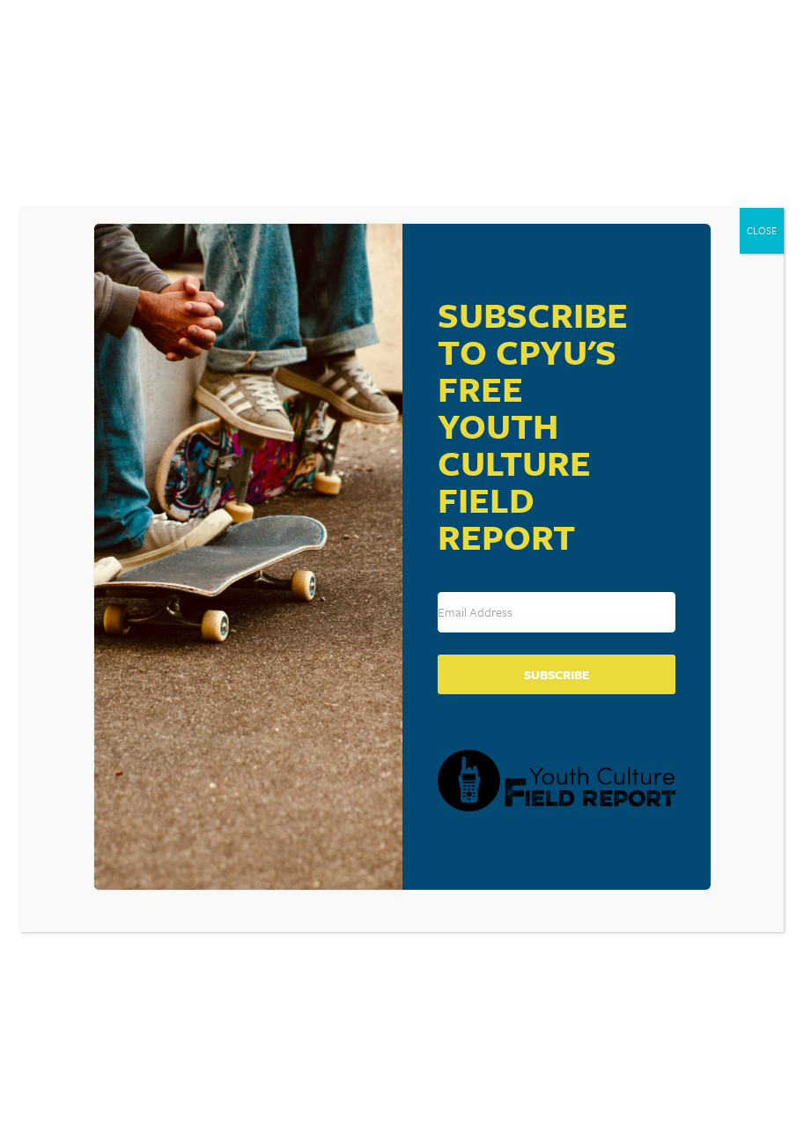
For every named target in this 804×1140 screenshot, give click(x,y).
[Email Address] (556, 612)
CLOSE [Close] (762, 230)
